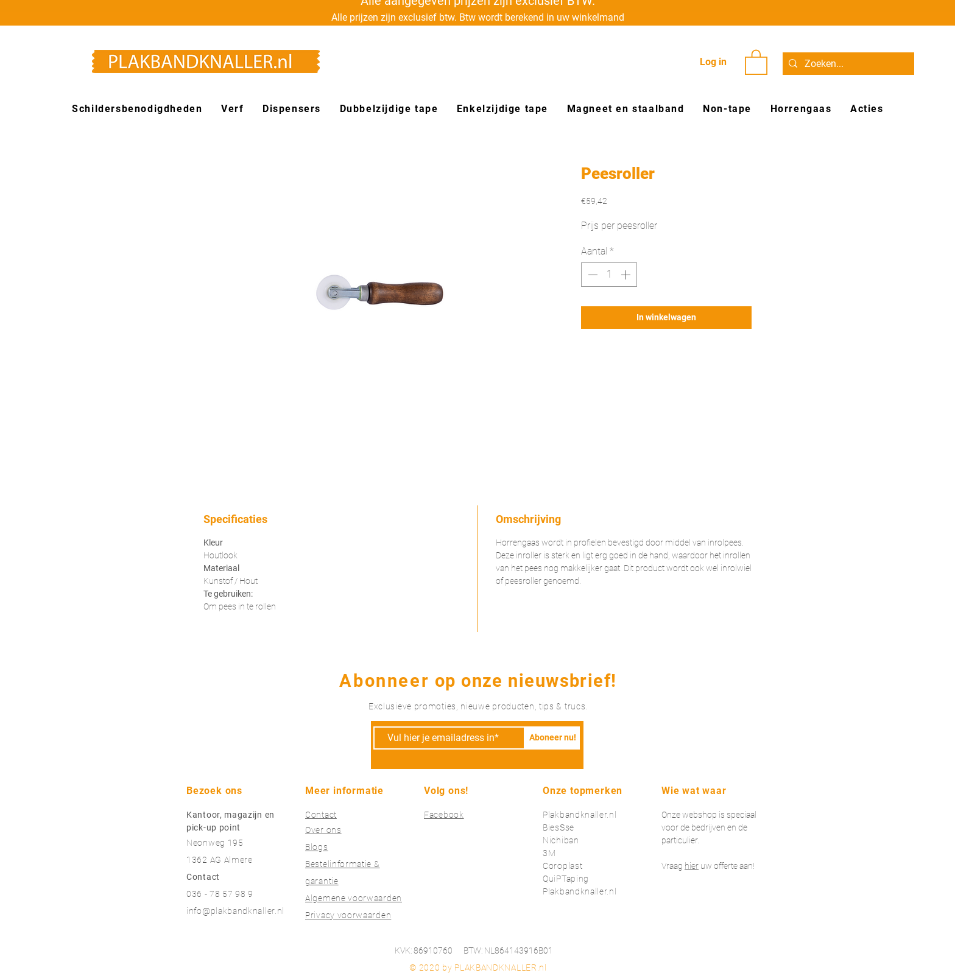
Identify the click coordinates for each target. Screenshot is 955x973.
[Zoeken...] (847, 64)
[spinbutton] (609, 274)
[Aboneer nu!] (552, 738)
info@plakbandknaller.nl (235, 911)
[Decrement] (591, 274)
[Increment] (626, 274)
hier (692, 866)
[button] (756, 61)
